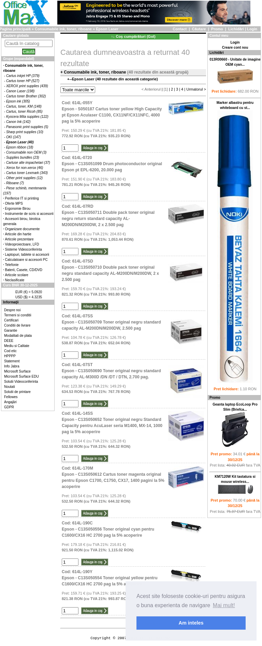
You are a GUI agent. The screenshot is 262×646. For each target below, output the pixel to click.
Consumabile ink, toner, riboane (63, 29)
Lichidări (236, 29)
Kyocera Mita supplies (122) (27, 117)
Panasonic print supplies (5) (27, 127)
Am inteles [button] (191, 623)
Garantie (10, 330)
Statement (12, 361)
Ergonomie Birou (17, 208)
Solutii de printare (17, 392)
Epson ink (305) (18, 101)
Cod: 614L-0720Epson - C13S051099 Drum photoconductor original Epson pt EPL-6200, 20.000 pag (112, 163)
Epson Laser (107, 29)
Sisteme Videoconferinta (23, 249)
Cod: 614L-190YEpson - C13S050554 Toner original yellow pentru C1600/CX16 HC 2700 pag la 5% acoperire (110, 577)
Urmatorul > (196, 89)
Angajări (10, 402)
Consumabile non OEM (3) (26, 152)
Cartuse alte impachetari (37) (28, 162)
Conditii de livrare (17, 325)
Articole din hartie (18, 234)
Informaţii (11, 302)
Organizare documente (22, 229)
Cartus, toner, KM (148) (24, 106)
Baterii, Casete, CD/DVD (23, 270)
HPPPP (10, 356)
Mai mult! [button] (224, 605)
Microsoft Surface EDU (21, 376)
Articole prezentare (19, 239)
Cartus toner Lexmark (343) (27, 173)
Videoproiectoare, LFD (22, 244)
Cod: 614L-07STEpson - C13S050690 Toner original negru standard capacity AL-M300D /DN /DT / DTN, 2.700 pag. (111, 370)
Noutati (9, 387)
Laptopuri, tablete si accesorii (27, 254)
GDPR (9, 407)
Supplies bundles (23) (22, 157)
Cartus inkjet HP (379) (23, 76)
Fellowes (10, 397)
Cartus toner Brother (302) (26, 96)
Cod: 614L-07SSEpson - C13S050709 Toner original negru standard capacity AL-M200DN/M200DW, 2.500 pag (111, 322)
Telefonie (12, 265)
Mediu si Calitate (16, 346)
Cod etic (10, 351)
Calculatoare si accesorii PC (26, 260)
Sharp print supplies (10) (24, 132)
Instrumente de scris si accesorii (29, 214)
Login (252, 29)
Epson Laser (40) (20, 142)
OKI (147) (13, 137)
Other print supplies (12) (24, 178)
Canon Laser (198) (20, 91)
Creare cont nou (235, 47)
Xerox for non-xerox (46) (24, 168)
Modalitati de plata (18, 335)
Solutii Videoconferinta (21, 381)
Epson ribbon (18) (19, 147)
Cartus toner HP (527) (22, 81)
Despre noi (12, 310)
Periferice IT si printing (22, 198)
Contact (180, 29)
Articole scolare (16, 275)
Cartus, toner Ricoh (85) (24, 111)
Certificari (11, 320)
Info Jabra (11, 366)
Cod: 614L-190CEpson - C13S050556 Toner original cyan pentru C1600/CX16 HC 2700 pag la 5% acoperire (108, 529)
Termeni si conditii (17, 315)
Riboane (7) (15, 183)
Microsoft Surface (17, 371)
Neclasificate (15, 280)
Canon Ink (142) (18, 122)
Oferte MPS (14, 203)
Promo (217, 29)
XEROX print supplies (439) (27, 86)
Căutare (199, 29)
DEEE (8, 341)
